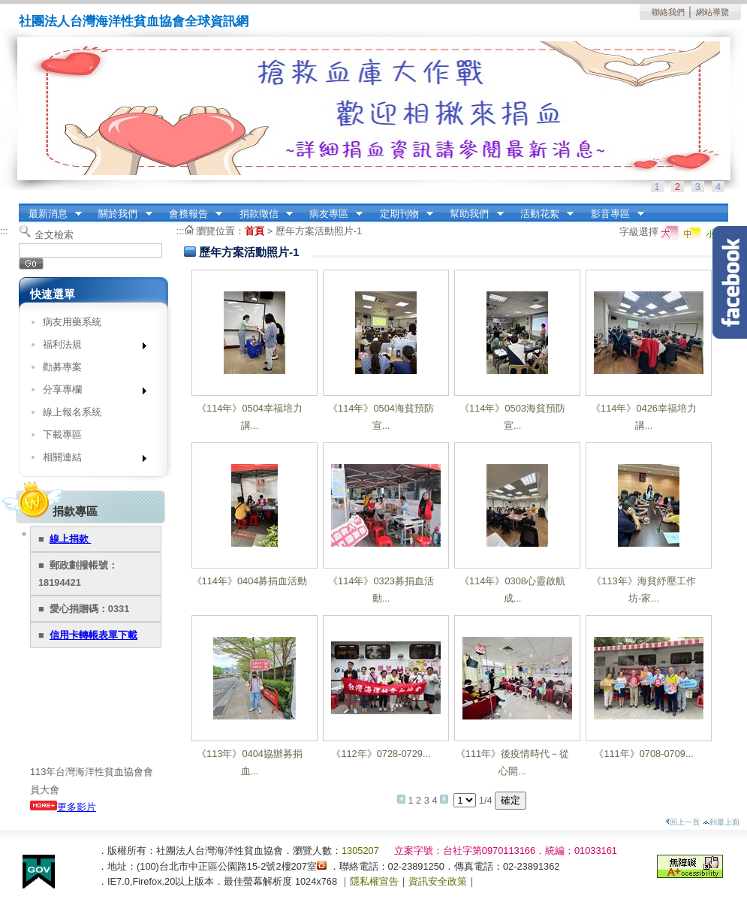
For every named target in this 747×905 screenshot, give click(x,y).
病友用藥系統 (72, 321)
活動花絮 (542, 214)
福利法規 (90, 347)
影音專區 (612, 214)
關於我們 (120, 214)
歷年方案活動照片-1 (319, 231)
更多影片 (63, 807)
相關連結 (90, 460)
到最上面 (721, 822)
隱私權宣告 (374, 881)
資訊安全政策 (437, 881)
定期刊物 (401, 214)
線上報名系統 (72, 412)
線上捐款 (71, 539)
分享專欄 (90, 392)
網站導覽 (712, 12)
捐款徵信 (261, 214)
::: (23, 208)
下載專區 (62, 434)
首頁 (254, 231)
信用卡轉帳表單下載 (93, 635)
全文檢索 (54, 234)
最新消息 (50, 214)
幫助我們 (472, 214)
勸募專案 (62, 367)
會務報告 (190, 214)
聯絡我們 (668, 12)
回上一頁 (682, 822)
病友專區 (331, 214)
